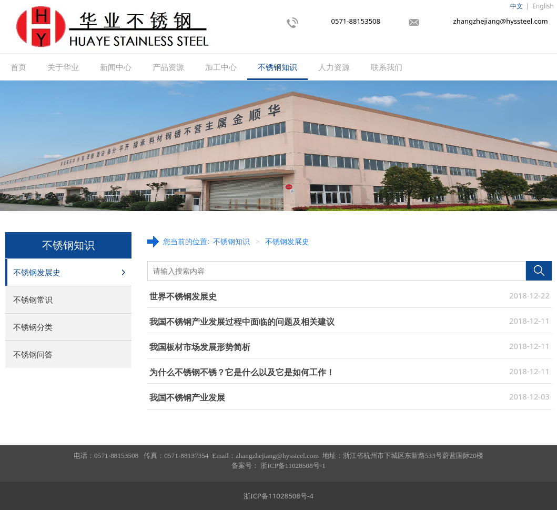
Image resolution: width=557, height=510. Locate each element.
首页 (18, 67)
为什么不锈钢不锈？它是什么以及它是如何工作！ (242, 372)
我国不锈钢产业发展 (187, 397)
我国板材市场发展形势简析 (199, 347)
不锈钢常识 (33, 299)
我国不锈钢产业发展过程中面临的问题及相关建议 (242, 321)
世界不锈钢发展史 (183, 296)
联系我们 (386, 67)
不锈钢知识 (277, 67)
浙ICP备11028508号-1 (292, 465)
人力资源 (334, 67)
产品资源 (168, 67)
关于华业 (63, 67)
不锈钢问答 (33, 354)
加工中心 (221, 67)
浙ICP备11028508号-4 (278, 496)
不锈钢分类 (33, 327)
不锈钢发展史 (36, 272)
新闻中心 (115, 67)
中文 (516, 6)
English (543, 6)
